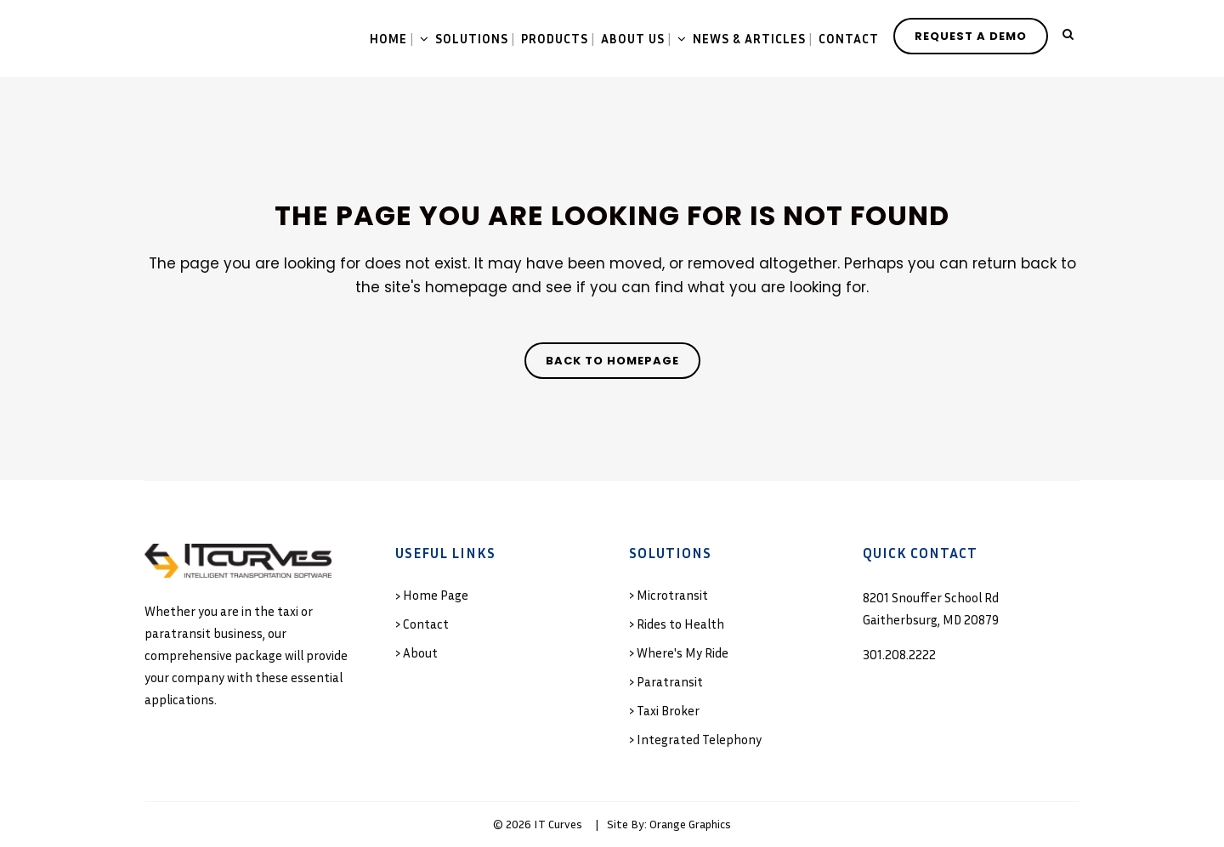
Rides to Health (680, 623)
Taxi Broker (668, 710)
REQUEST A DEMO (971, 36)
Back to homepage (612, 361)
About (420, 652)
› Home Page (431, 594)
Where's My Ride (682, 652)
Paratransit (670, 681)
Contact (426, 623)
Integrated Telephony (699, 739)
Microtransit (672, 594)
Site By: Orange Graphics (669, 823)
